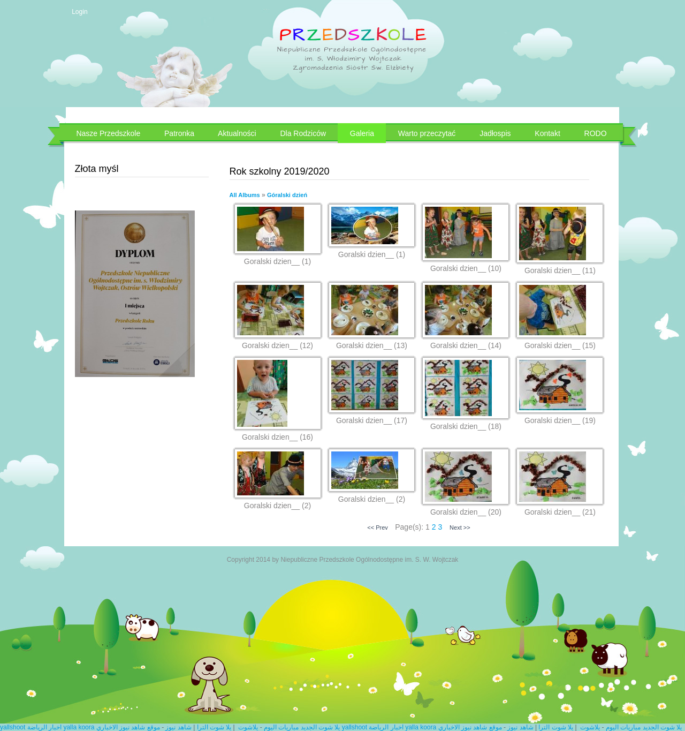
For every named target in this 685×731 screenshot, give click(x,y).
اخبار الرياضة (44, 727)
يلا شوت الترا (214, 727)
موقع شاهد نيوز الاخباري (128, 727)
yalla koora (78, 727)
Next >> (460, 527)
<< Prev (377, 527)
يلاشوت (248, 727)
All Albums (245, 195)
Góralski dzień (287, 195)
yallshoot (12, 727)
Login (79, 12)
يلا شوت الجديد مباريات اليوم (302, 727)
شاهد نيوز (178, 727)
